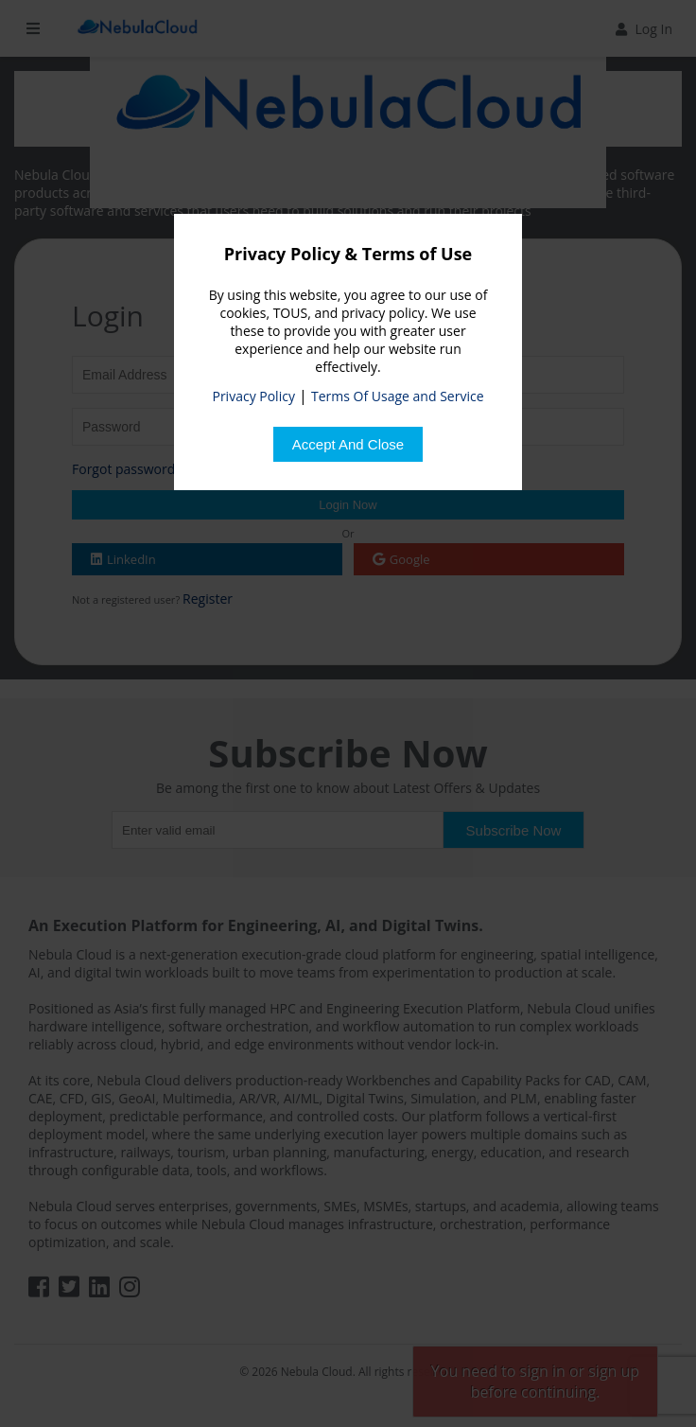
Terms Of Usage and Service (397, 396)
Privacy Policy (253, 396)
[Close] (348, 444)
